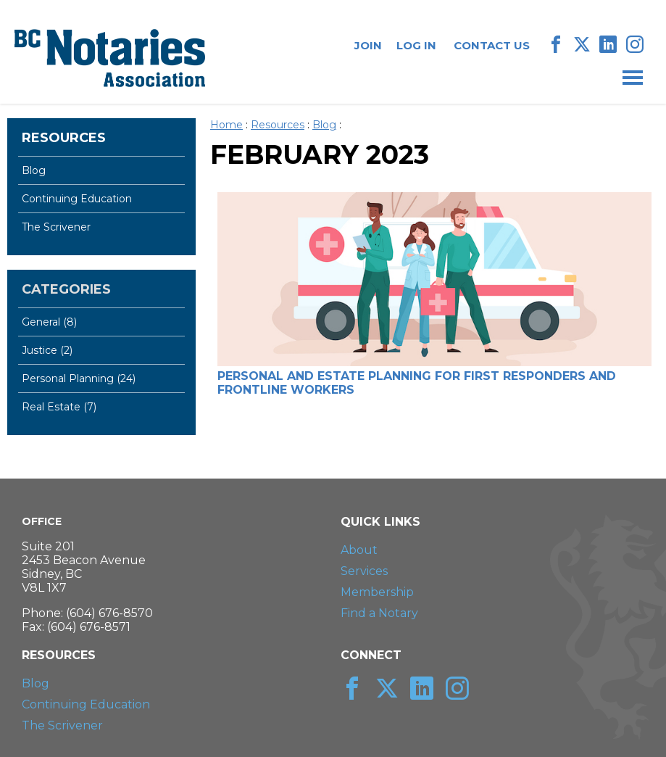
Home (226, 124)
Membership (377, 592)
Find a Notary (379, 613)
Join (368, 45)
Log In (416, 45)
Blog (34, 170)
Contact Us (492, 45)
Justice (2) (47, 350)
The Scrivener (56, 226)
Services (364, 571)
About (359, 550)
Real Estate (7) (59, 406)
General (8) (49, 321)
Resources (64, 138)
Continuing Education (77, 198)
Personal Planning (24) (79, 378)
